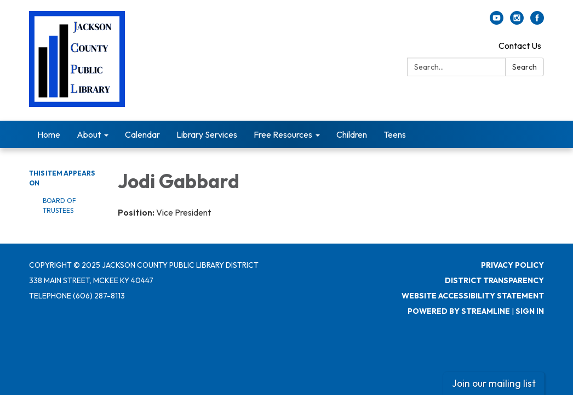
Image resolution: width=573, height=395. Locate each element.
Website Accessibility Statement (473, 296)
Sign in (529, 311)
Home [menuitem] (48, 134)
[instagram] (517, 21)
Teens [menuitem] (394, 134)
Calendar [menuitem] (142, 134)
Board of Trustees (59, 205)
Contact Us (519, 45)
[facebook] (537, 21)
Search (524, 67)
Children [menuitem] (351, 134)
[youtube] (496, 21)
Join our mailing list (494, 383)
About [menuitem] (89, 134)
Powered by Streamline (459, 311)
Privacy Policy (512, 265)
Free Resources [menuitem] (283, 134)
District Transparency (494, 280)
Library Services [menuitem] (206, 134)
